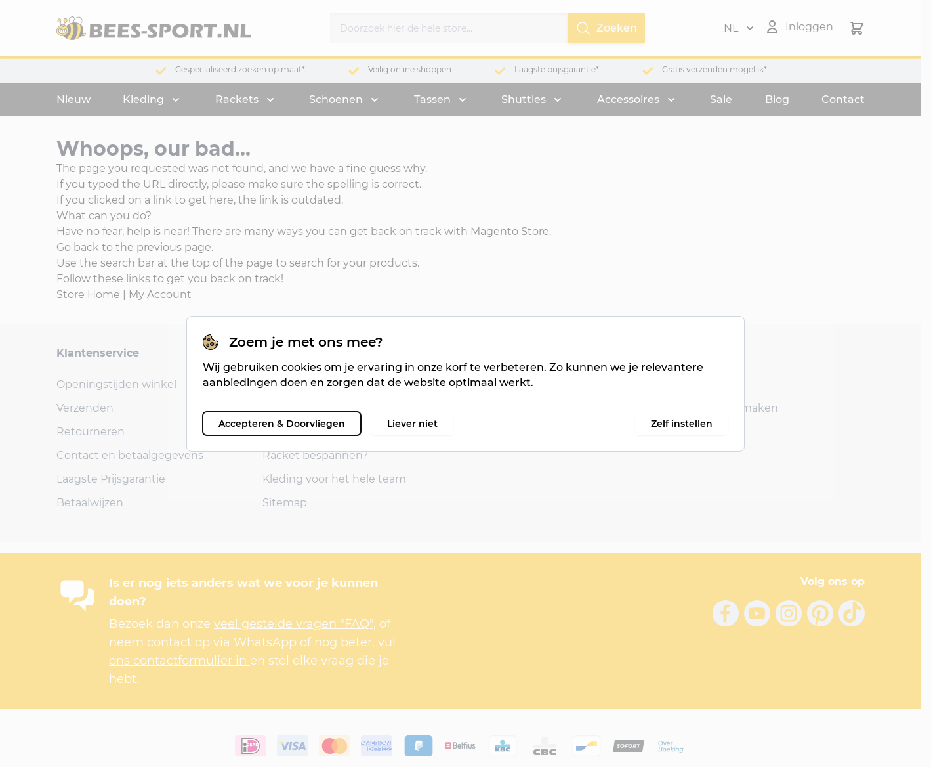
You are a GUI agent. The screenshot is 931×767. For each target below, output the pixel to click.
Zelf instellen (682, 423)
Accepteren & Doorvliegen (281, 423)
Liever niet (412, 423)
